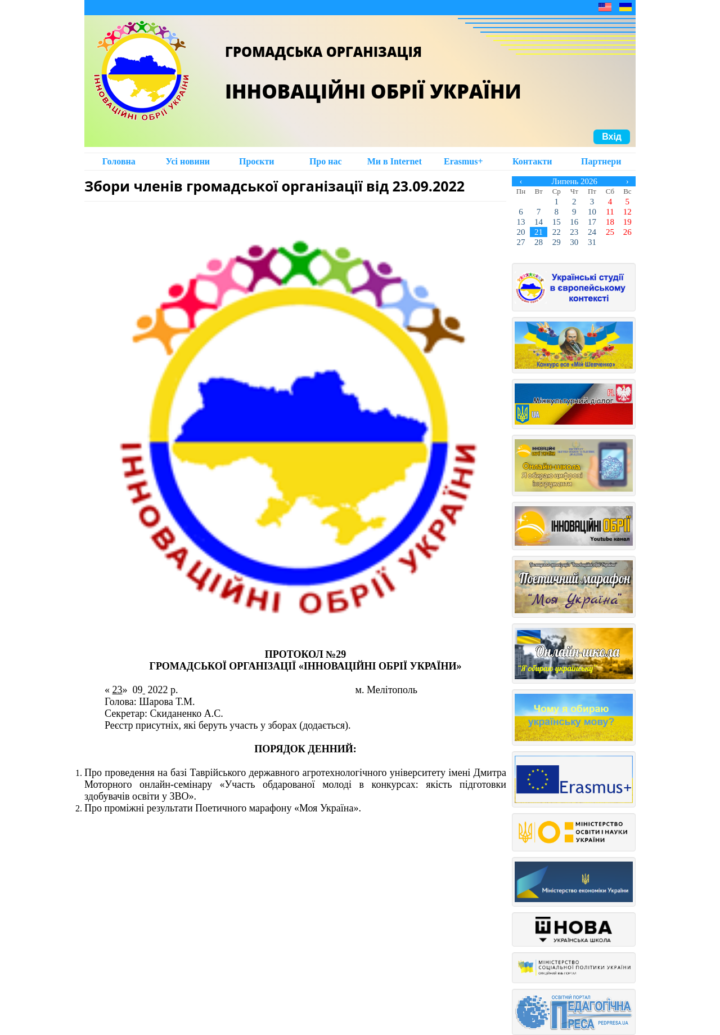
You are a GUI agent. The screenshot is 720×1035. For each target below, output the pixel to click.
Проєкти (256, 161)
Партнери (601, 161)
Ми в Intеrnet (394, 161)
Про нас (325, 161)
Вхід (612, 136)
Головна (119, 161)
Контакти (532, 161)
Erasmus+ (463, 161)
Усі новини (187, 161)
